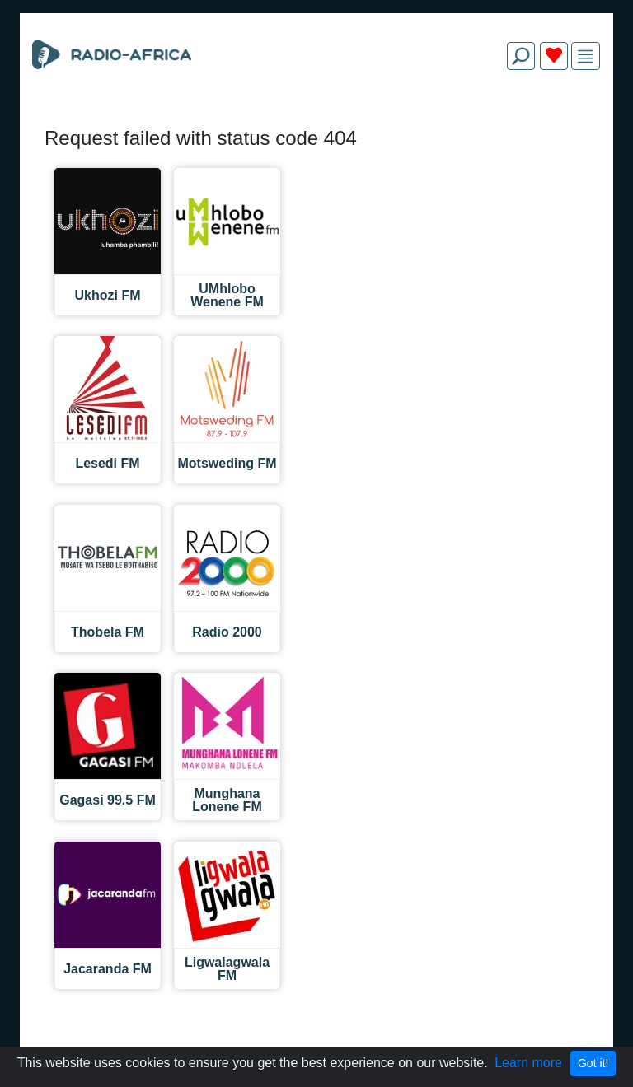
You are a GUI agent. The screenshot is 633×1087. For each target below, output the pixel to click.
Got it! (593, 1063)
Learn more (528, 1063)
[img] (585, 56)
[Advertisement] (316, 122)
